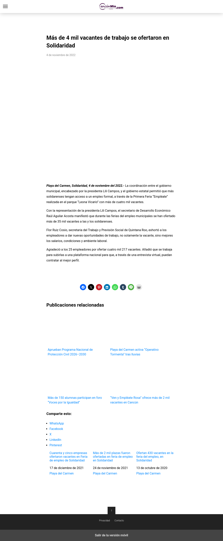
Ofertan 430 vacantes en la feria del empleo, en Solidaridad (154, 456)
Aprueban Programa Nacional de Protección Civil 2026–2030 (78, 334)
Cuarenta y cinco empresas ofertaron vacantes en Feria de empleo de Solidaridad (69, 456)
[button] (83, 287)
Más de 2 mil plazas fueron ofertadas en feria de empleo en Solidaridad (113, 456)
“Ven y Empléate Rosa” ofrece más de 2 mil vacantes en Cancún (140, 382)
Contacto (119, 520)
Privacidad (104, 520)
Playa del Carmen (62, 473)
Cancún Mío (112, 6)
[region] (111, 22)
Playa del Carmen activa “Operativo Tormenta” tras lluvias (140, 334)
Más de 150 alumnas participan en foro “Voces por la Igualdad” (78, 382)
